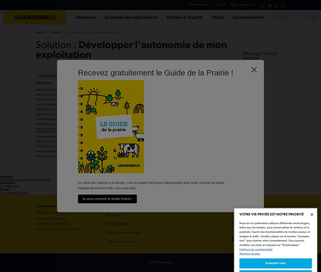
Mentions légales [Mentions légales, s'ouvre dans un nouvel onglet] (249, 261)
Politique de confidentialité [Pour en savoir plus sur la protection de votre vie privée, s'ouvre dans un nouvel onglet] (256, 257)
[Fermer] (312, 222)
